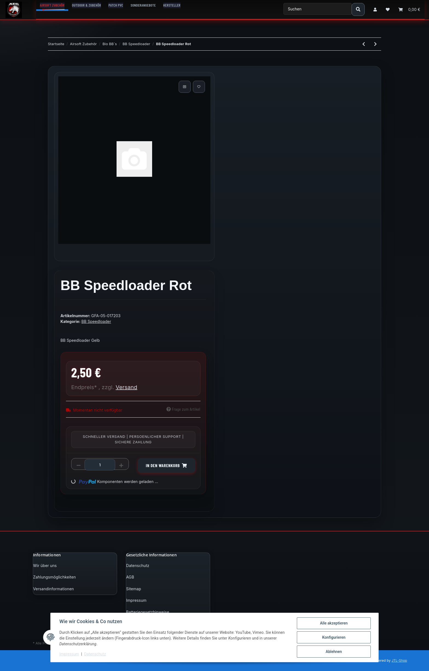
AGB (130, 577)
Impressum (136, 600)
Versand (126, 387)
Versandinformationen (53, 588)
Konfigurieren (333, 637)
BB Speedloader (96, 321)
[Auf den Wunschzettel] (199, 87)
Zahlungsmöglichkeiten (54, 577)
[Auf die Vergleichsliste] (185, 87)
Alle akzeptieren (333, 623)
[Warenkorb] (409, 9)
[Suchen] (317, 9)
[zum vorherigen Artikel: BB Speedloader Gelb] (363, 44)
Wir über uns (45, 565)
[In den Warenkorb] (52, 63)
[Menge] (100, 464)
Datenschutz (137, 565)
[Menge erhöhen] (121, 465)
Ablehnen (334, 651)
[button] (375, 9)
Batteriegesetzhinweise (147, 612)
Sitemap (133, 588)
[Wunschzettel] (387, 9)
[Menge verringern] (78, 465)
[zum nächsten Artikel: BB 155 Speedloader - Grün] (375, 44)
